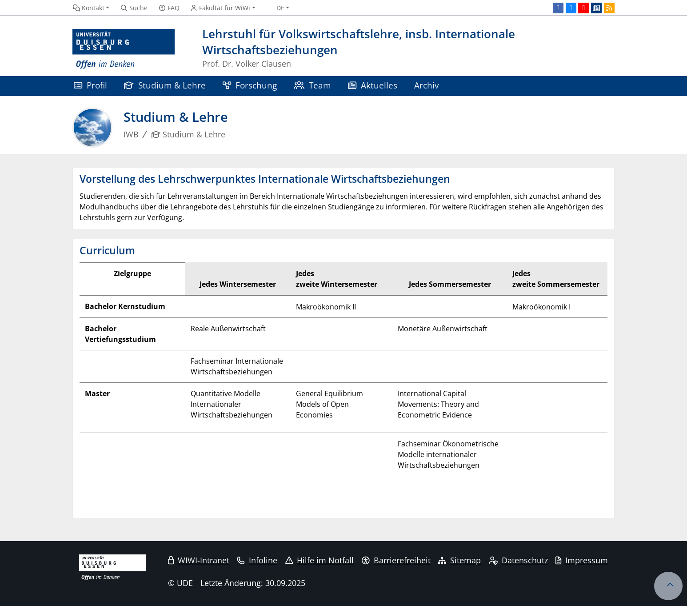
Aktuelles (372, 85)
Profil (90, 85)
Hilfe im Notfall (319, 560)
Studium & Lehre (165, 85)
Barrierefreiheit (396, 560)
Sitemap (459, 560)
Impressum (581, 560)
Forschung (250, 85)
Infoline (257, 560)
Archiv (426, 85)
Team (312, 85)
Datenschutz (518, 560)
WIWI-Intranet (198, 560)
